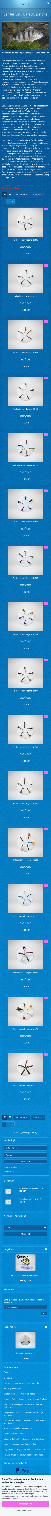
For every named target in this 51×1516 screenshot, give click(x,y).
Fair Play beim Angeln (13, 1388)
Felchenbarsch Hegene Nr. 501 (25, 691)
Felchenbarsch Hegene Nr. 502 (25, 747)
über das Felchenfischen (14, 1434)
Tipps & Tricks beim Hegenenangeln (19, 1428)
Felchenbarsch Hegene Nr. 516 (25, 1085)
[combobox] (21, 194)
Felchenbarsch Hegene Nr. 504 (25, 522)
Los (44, 1314)
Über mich (8, 1373)
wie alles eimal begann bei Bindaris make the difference (23, 1405)
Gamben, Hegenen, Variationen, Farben (20, 1444)
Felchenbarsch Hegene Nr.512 (25, 860)
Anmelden (25, 1161)
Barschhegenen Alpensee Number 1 (25, 1275)
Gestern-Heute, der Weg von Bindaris (19, 1394)
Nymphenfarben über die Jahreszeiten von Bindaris (25, 1399)
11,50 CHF (25, 1358)
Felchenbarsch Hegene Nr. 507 (25, 240)
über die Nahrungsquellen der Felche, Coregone (24, 1439)
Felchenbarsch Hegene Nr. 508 (25, 296)
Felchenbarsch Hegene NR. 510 (25, 409)
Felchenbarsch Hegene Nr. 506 (25, 634)
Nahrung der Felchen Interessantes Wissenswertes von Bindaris (25, 1421)
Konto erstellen (10, 1167)
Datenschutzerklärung (27, 1499)
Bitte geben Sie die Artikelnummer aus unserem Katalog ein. (24, 1301)
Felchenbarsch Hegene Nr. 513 (25, 916)
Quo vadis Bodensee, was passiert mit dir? (22, 1383)
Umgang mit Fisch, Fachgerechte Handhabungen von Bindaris (24, 1413)
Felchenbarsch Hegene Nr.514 (25, 973)
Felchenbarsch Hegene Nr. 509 (25, 353)
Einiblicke (8, 1378)
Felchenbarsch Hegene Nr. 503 (25, 803)
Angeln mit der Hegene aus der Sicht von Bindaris (25, 1449)
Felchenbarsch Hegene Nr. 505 (25, 578)
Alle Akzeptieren (25, 1504)
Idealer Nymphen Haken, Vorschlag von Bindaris (24, 1455)
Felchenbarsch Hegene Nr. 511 (25, 465)
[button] (4, 194)
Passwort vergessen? (12, 1171)
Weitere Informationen (25, 1511)
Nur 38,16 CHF (25, 1281)
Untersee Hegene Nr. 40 (25, 1353)
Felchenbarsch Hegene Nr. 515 (25, 1029)
